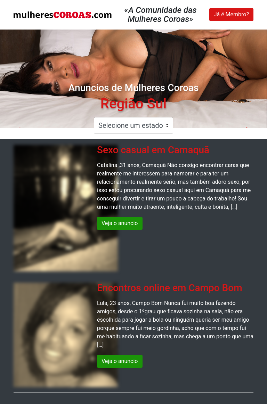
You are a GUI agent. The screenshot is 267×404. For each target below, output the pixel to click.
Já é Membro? (231, 14)
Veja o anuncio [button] (120, 223)
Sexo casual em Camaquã (153, 150)
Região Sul (133, 104)
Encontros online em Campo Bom (169, 288)
